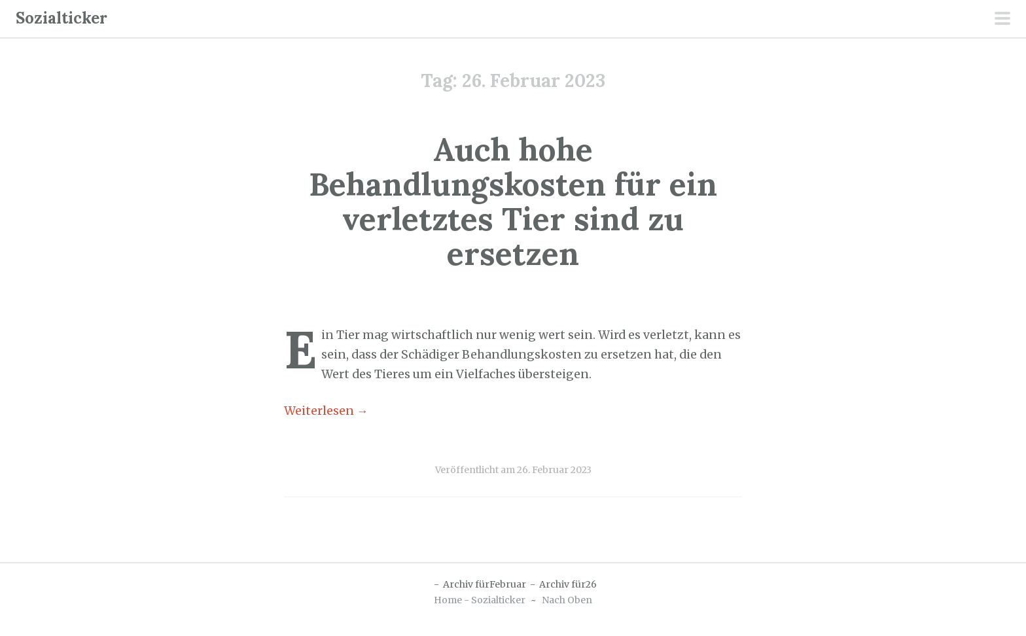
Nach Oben (567, 600)
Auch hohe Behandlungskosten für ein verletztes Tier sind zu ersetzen (513, 201)
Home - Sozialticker (479, 600)
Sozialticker (61, 18)
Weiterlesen (326, 411)
